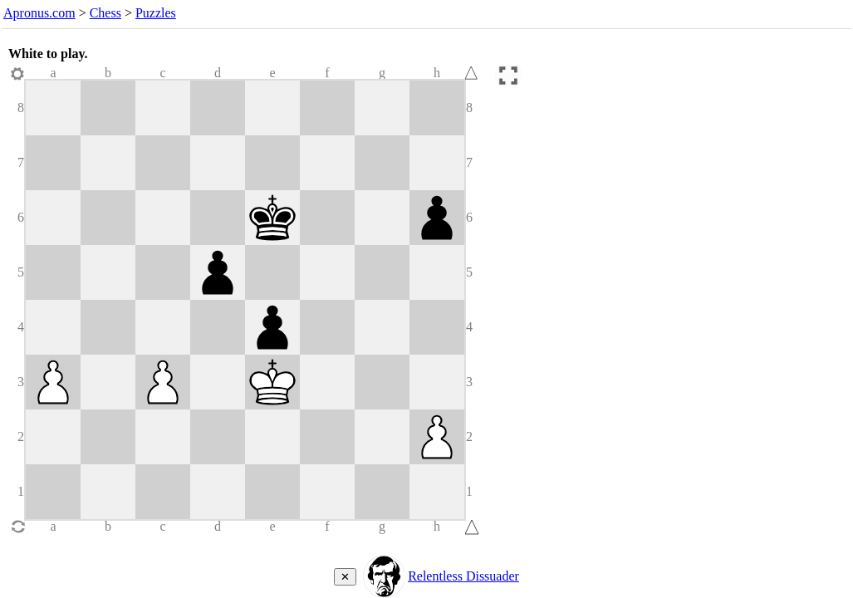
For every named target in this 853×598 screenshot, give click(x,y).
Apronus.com (39, 13)
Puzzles (155, 13)
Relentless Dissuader (463, 576)
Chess (105, 13)
